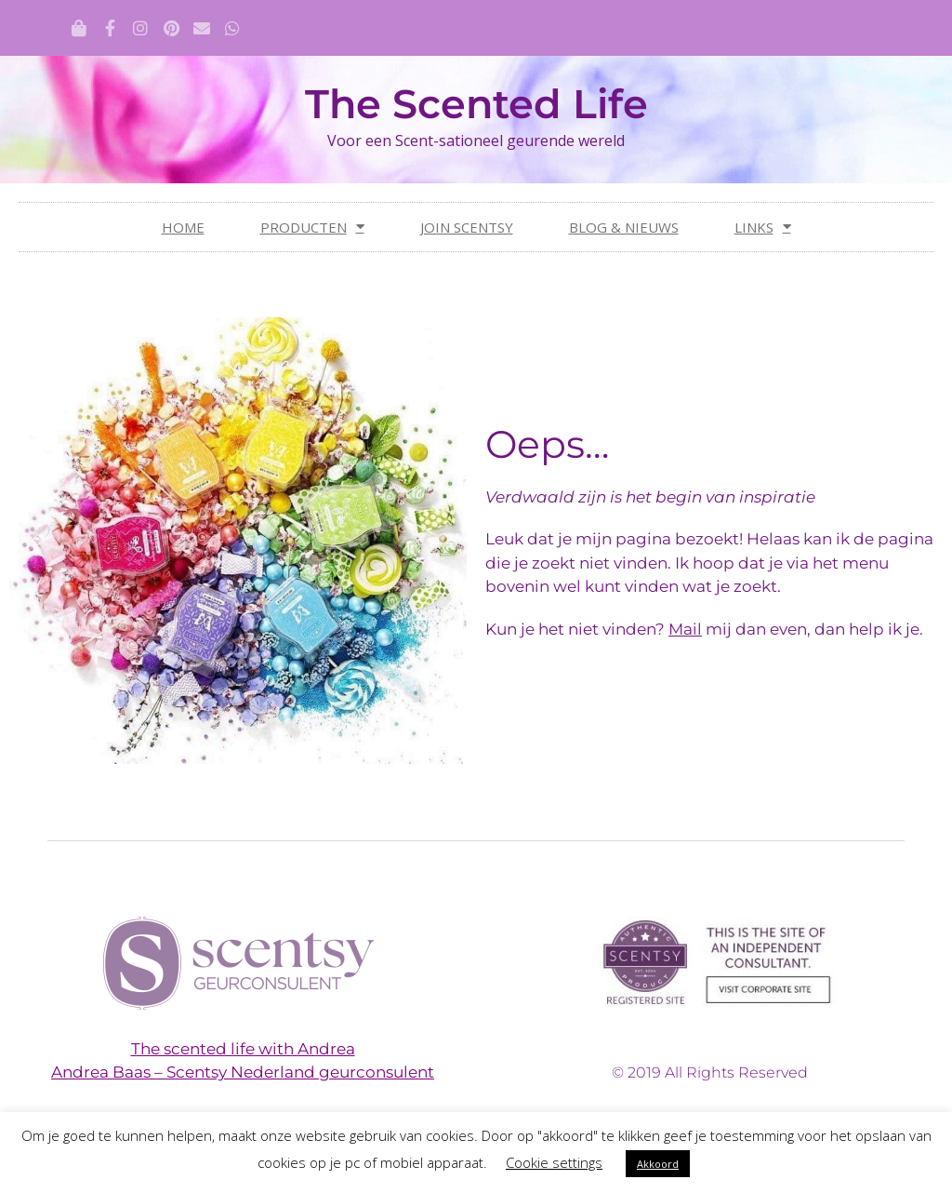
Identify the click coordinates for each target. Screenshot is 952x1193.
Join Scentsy (466, 227)
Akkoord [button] (658, 1164)
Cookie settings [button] (554, 1162)
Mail (685, 629)
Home (183, 227)
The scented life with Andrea (243, 1048)
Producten (312, 226)
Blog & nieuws (624, 227)
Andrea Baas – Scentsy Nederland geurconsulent (242, 1072)
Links (762, 226)
